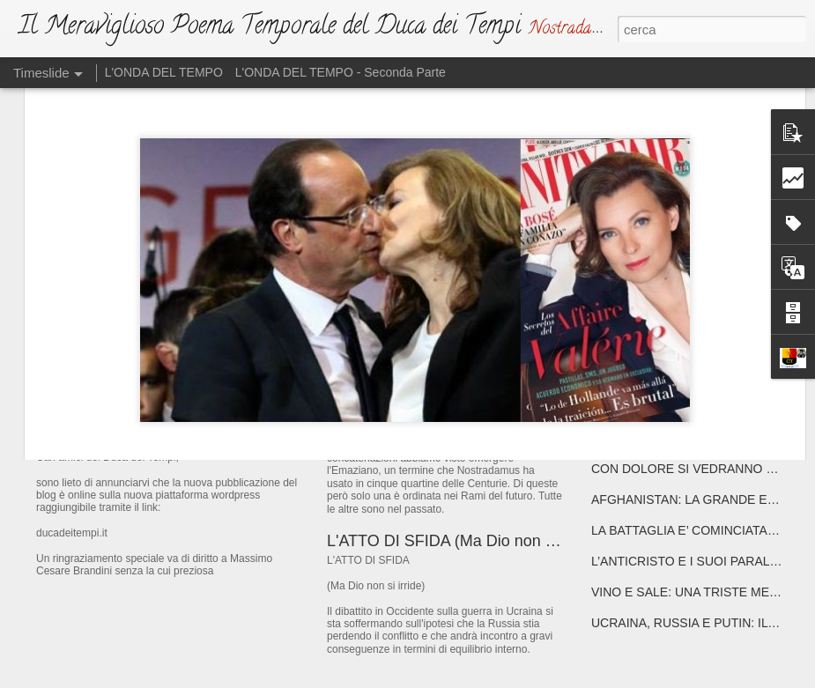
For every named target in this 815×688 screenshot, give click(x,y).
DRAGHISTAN (631, 438)
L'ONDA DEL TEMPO (164, 72)
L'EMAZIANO (374, 401)
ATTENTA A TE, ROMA (654, 407)
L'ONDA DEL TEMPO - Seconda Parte (340, 72)
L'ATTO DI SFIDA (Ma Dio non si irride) (464, 541)
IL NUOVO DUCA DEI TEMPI (174, 409)
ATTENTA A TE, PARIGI (656, 376)
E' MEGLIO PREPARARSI (663, 314)
